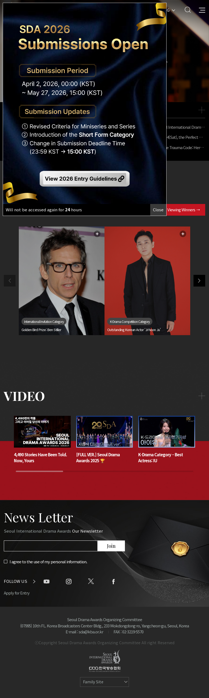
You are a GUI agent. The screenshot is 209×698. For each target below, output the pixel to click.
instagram (69, 581)
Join (111, 546)
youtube (47, 581)
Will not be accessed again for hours (44, 209)
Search (188, 10)
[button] (199, 281)
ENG (165, 9)
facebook (113, 581)
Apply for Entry (16, 593)
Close (158, 209)
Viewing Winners (183, 209)
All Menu (202, 10)
